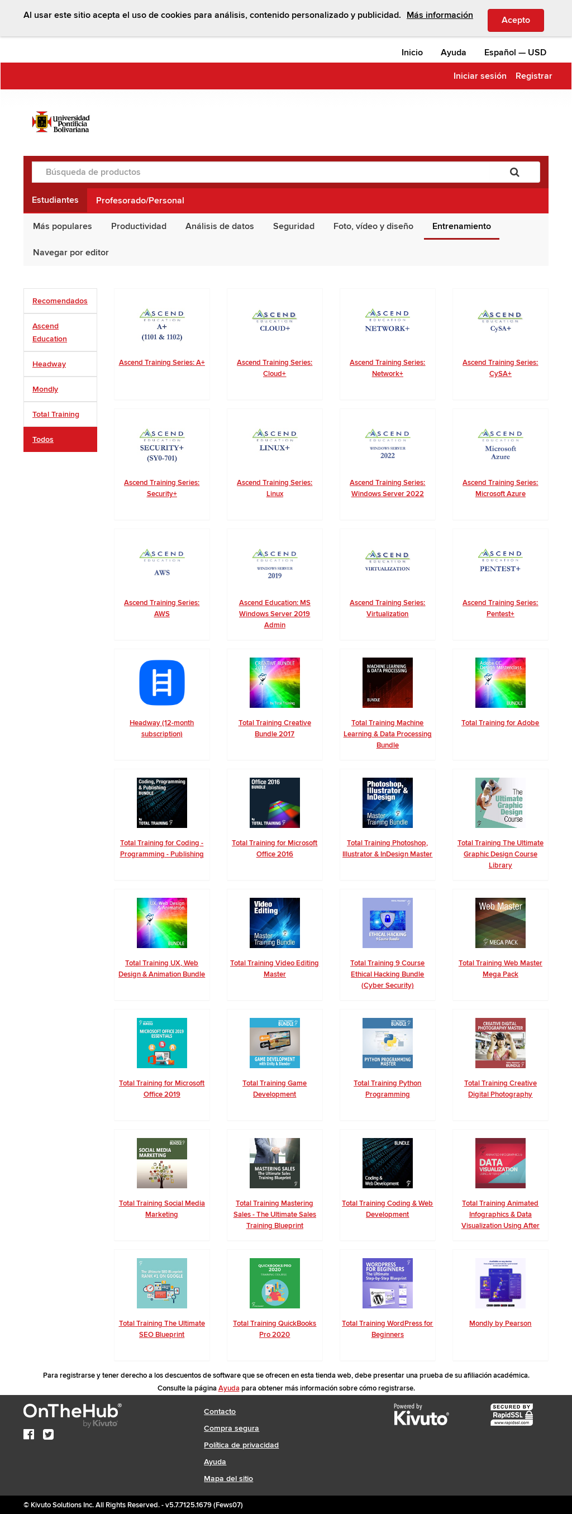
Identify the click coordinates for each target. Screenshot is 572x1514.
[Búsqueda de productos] (261, 172)
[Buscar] (515, 172)
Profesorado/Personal (140, 200)
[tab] (60, 300)
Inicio (412, 52)
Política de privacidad (241, 1445)
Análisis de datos (219, 226)
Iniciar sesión (480, 76)
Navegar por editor (71, 252)
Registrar (534, 76)
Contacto (220, 1411)
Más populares (62, 226)
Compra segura (231, 1428)
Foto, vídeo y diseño (373, 226)
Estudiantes (55, 200)
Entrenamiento (461, 226)
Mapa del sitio (228, 1478)
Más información (440, 15)
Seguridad (293, 226)
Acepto (523, 19)
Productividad (138, 226)
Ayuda (453, 52)
